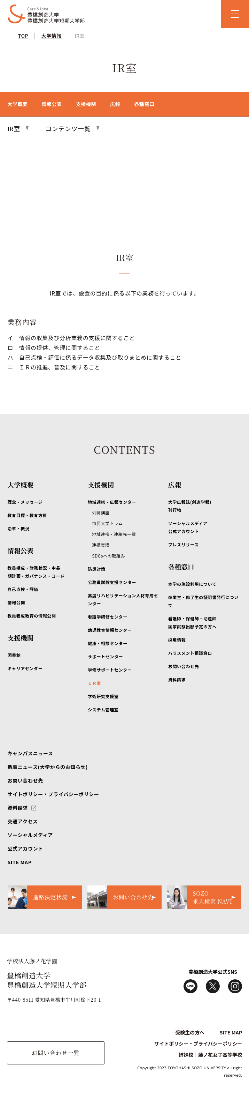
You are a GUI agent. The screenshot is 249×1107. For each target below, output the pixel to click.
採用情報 (177, 640)
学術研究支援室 (103, 696)
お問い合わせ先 (183, 666)
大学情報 (51, 35)
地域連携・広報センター (112, 502)
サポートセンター (105, 656)
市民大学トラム (107, 523)
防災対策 (97, 569)
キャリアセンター (24, 668)
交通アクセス (22, 821)
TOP (23, 35)
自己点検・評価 (22, 589)
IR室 (80, 35)
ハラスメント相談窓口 (190, 653)
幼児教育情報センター (110, 630)
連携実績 (101, 545)
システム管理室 (103, 709)
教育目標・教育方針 (27, 515)
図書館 (14, 655)
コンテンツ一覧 (68, 128)
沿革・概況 (18, 528)
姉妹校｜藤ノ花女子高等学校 (210, 1054)
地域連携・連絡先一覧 (114, 534)
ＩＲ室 (94, 683)
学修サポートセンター (110, 670)
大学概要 (17, 103)
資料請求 (177, 679)
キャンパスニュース (30, 753)
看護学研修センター (107, 617)
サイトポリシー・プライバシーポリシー (53, 794)
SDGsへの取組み (108, 556)
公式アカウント (25, 848)
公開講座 (101, 512)
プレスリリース (183, 544)
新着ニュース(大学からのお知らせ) (47, 766)
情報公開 (16, 602)
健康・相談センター (107, 643)
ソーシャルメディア (30, 834)
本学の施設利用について (192, 584)
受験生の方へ (189, 1032)
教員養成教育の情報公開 (31, 616)
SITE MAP (19, 862)
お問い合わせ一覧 (56, 1053)
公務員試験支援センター (112, 582)
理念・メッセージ (24, 502)
